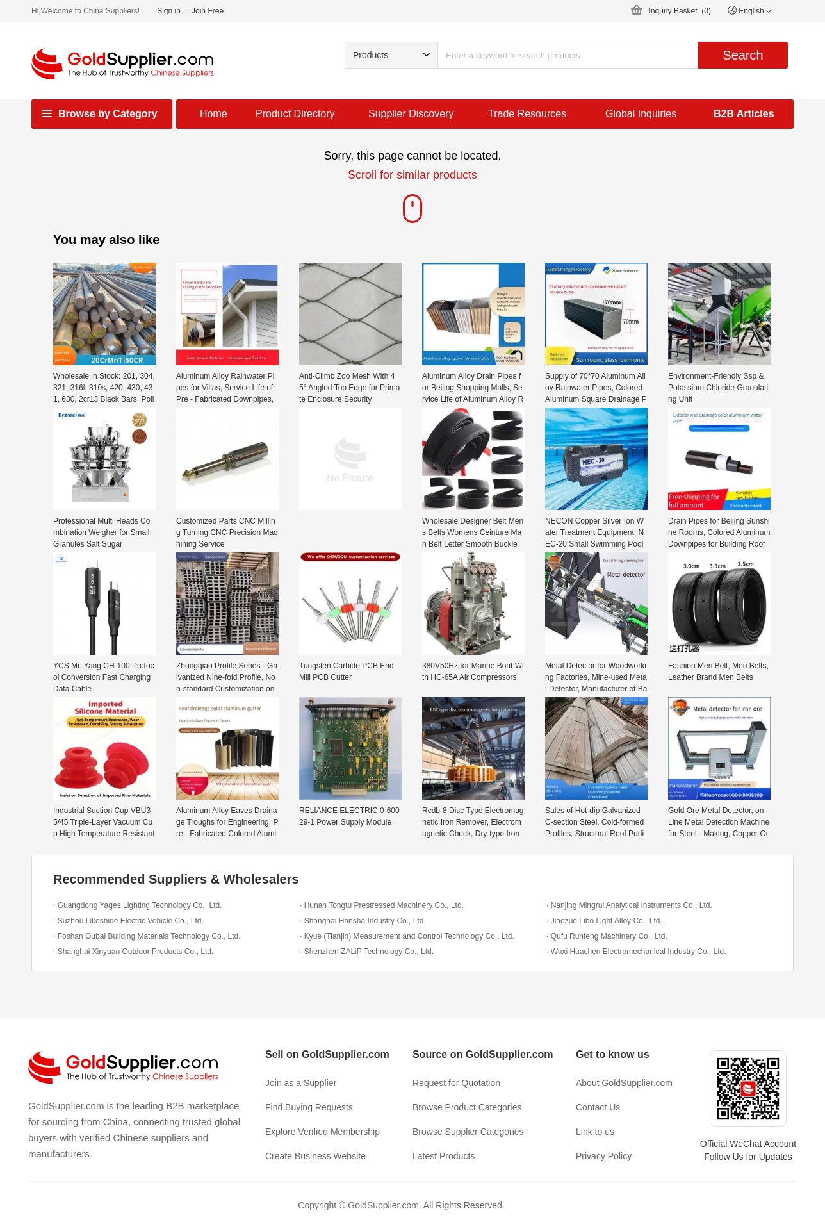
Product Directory (295, 113)
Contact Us (598, 1107)
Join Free (208, 10)
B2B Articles (744, 113)
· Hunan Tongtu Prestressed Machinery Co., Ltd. (382, 905)
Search (743, 55)
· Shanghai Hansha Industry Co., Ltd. (363, 920)
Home (213, 113)
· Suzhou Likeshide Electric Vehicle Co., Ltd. (128, 920)
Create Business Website (315, 1156)
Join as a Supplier (300, 1083)
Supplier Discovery (410, 113)
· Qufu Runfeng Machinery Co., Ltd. (606, 936)
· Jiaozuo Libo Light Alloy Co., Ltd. (604, 920)
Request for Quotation (456, 1083)
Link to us (595, 1131)
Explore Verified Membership (322, 1131)
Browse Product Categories (466, 1107)
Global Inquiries (640, 113)
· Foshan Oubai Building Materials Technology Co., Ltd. (147, 936)
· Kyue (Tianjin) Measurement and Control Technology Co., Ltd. (407, 936)
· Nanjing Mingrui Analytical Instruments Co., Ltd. (629, 905)
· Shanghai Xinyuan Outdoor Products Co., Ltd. (133, 951)
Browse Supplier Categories (468, 1131)
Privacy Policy (604, 1156)
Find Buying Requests (309, 1107)
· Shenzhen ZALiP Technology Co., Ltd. (367, 951)
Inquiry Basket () (680, 10)
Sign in (169, 10)
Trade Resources (527, 113)
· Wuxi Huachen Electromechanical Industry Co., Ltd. (636, 951)
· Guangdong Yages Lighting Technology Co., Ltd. (137, 905)
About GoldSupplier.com (624, 1083)
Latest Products (443, 1156)
